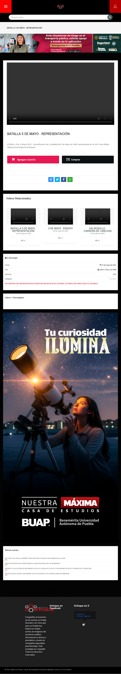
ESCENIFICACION (40, 283)
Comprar (73, 159)
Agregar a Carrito (23, 159)
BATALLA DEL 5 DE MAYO (55, 283)
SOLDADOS (94, 283)
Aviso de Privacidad (31, 669)
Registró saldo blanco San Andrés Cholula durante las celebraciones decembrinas (37, 573)
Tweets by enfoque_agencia (83, 615)
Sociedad (113, 279)
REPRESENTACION (26, 283)
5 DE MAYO (69, 283)
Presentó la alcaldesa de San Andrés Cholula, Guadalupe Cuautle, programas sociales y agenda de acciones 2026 (48, 568)
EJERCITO (85, 283)
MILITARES (78, 283)
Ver (23, 240)
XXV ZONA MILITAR (12, 283)
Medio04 (51, 669)
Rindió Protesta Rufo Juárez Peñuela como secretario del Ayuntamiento (33, 563)
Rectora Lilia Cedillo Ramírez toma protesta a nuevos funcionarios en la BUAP (35, 558)
